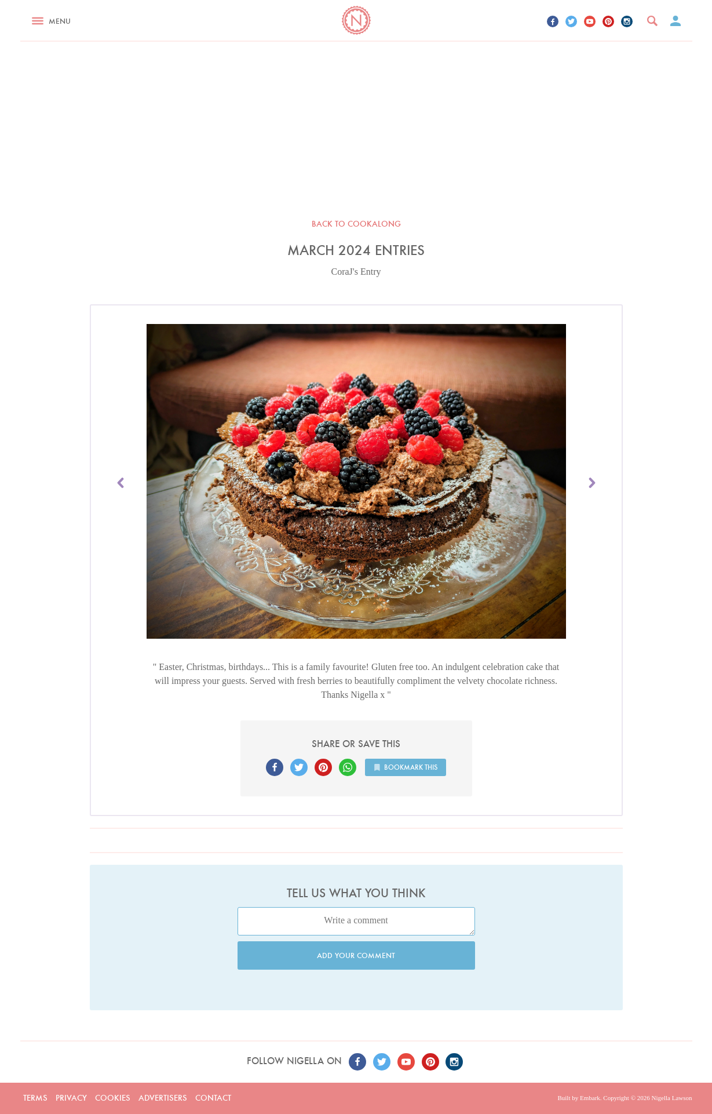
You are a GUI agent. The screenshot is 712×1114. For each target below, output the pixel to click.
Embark (590, 1097)
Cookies (112, 1098)
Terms (35, 1098)
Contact (213, 1098)
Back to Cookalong (356, 224)
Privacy (71, 1098)
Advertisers (162, 1098)
